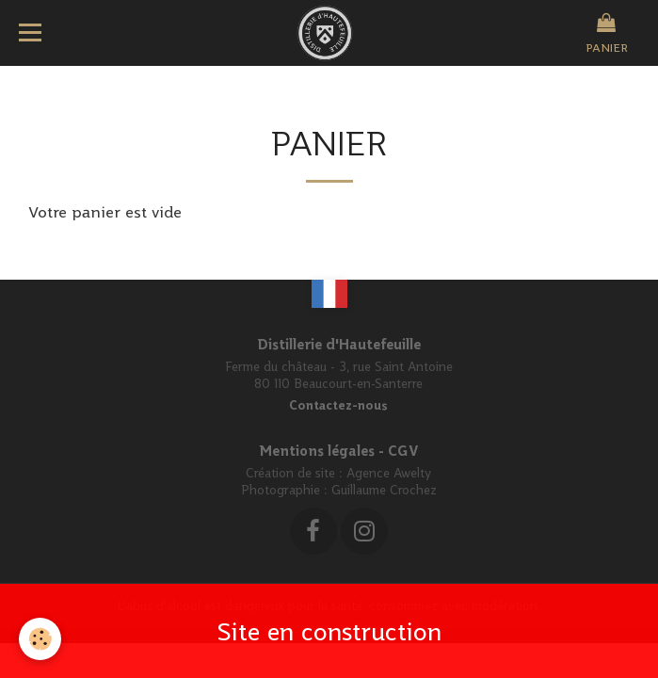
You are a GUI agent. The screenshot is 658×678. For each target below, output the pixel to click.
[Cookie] (40, 639)
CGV (403, 451)
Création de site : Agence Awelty (338, 472)
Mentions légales (317, 451)
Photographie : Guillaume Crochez (339, 489)
